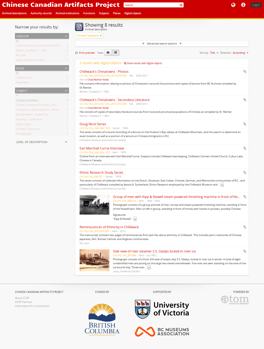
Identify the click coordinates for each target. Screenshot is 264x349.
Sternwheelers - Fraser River (32, 115)
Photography (24, 134)
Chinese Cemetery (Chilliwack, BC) (36, 105)
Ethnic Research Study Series (101, 172)
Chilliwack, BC (24, 78)
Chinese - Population (28, 129)
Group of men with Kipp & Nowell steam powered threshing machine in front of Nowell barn (182, 197)
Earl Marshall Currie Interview (102, 148)
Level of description (31, 141)
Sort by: (204, 52)
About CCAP (22, 298)
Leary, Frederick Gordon (30, 61)
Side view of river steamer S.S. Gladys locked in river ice (154, 251)
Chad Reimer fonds (98, 79)
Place (20, 68)
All (17, 41)
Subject (21, 90)
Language (233, 5)
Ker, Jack (21, 56)
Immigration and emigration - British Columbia (43, 110)
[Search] (154, 4)
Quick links (243, 5)
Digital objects (132, 13)
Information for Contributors (32, 306)
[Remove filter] (101, 35)
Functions (89, 13)
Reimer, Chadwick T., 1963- (31, 51)
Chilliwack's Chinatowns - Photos (104, 71)
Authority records (41, 13)
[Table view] (115, 53)
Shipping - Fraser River (29, 120)
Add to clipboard (245, 72)
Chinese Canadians (27, 101)
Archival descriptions (14, 13)
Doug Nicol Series (93, 124)
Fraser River (23, 83)
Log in (256, 5)
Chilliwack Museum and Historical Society (40, 46)
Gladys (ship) (23, 125)
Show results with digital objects (143, 63)
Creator (22, 35)
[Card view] (108, 53)
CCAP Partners (23, 302)
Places (116, 13)
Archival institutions (67, 13)
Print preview (85, 52)
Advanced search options (162, 43)
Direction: (226, 52)
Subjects (104, 13)
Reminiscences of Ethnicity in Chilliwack (109, 227)
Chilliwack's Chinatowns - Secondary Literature (115, 100)
